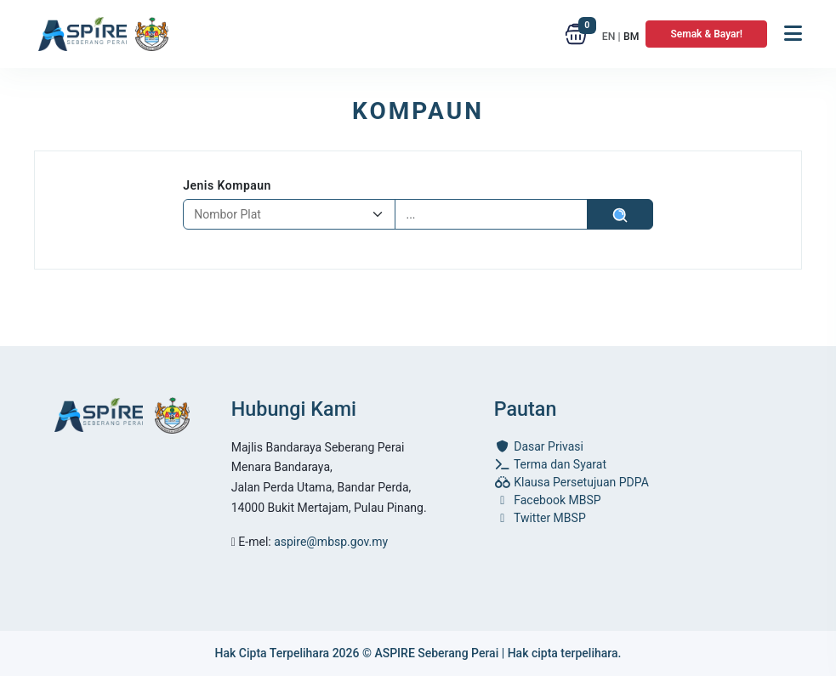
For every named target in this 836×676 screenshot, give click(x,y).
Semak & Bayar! (706, 34)
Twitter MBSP (540, 518)
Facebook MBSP (547, 500)
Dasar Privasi (538, 446)
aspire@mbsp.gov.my (331, 541)
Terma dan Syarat (550, 464)
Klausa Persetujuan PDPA (571, 482)
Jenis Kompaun (227, 185)
